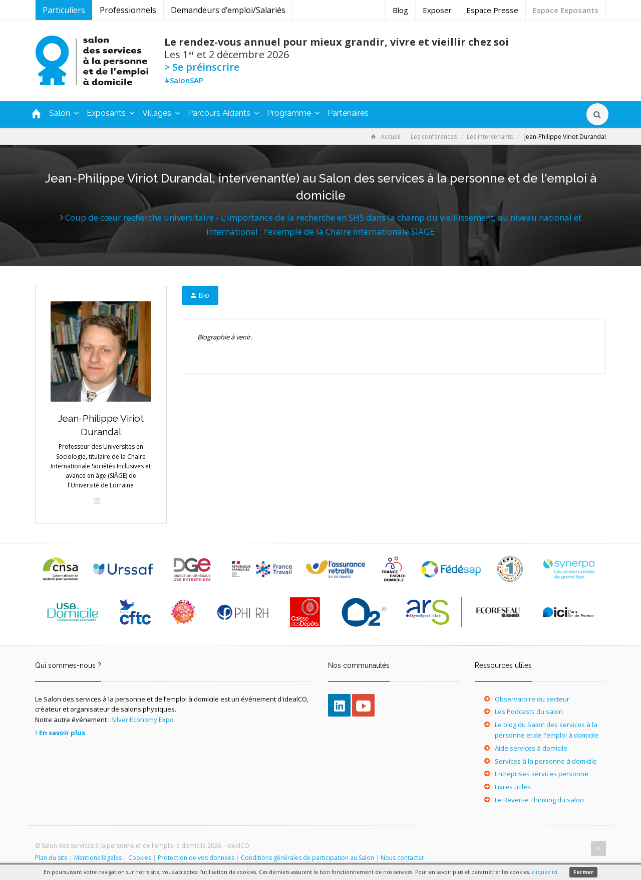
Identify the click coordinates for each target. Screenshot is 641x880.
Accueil (386, 136)
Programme (293, 113)
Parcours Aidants (223, 113)
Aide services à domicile (531, 748)
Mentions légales (98, 857)
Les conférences (434, 136)
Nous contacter (402, 857)
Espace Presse (492, 10)
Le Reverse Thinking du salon (539, 799)
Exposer (437, 10)
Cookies (139, 857)
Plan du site (51, 857)
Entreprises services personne (541, 773)
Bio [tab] (200, 295)
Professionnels (128, 10)
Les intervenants (490, 136)
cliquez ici (544, 871)
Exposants (110, 113)
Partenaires (348, 113)
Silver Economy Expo (142, 719)
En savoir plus (62, 732)
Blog (400, 10)
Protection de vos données (196, 857)
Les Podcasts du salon (529, 711)
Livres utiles (513, 786)
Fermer (583, 871)
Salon (64, 113)
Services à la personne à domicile (546, 761)
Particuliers (64, 10)
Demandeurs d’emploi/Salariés (228, 10)
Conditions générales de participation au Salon (307, 857)
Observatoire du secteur (532, 698)
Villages (161, 113)
